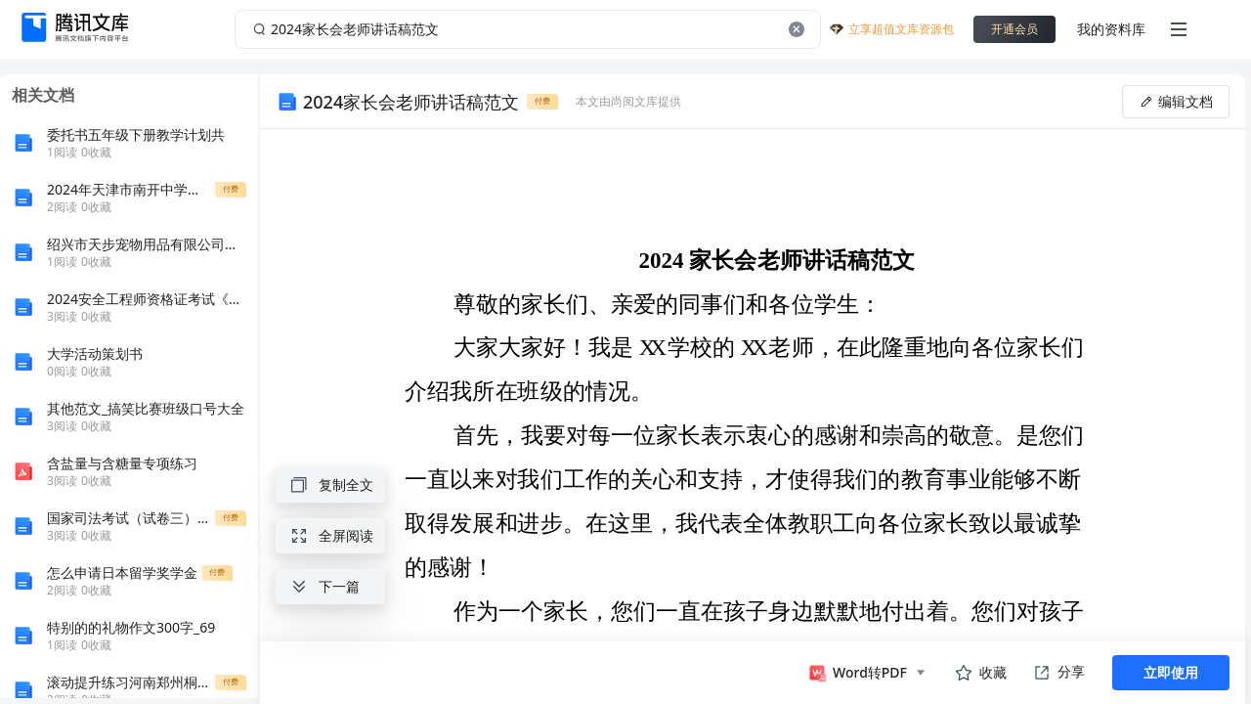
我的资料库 (1111, 29)
